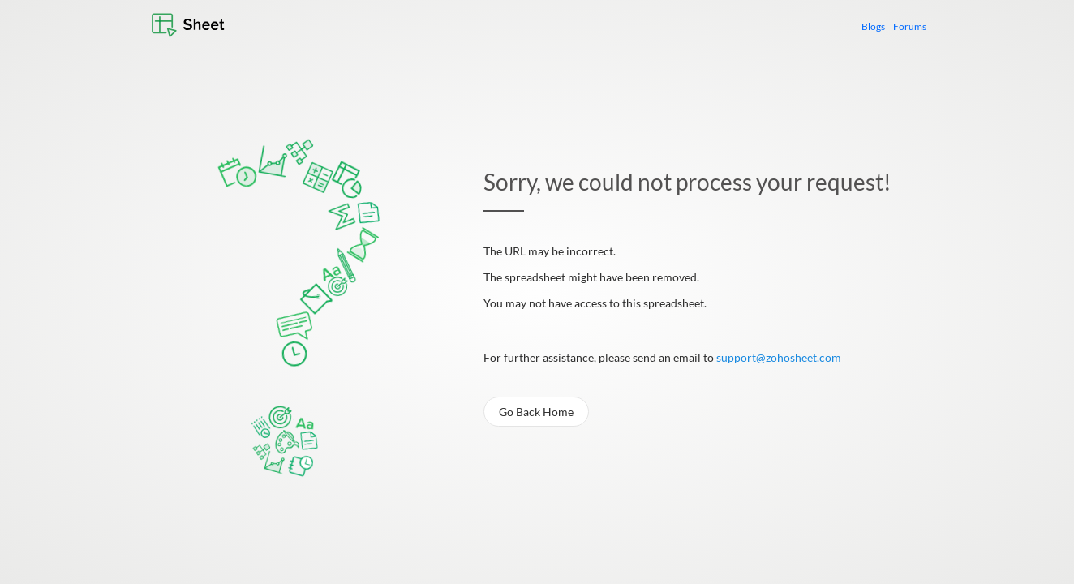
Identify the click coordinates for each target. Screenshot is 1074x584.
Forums (909, 26)
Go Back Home (536, 412)
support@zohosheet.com (778, 357)
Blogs (873, 26)
